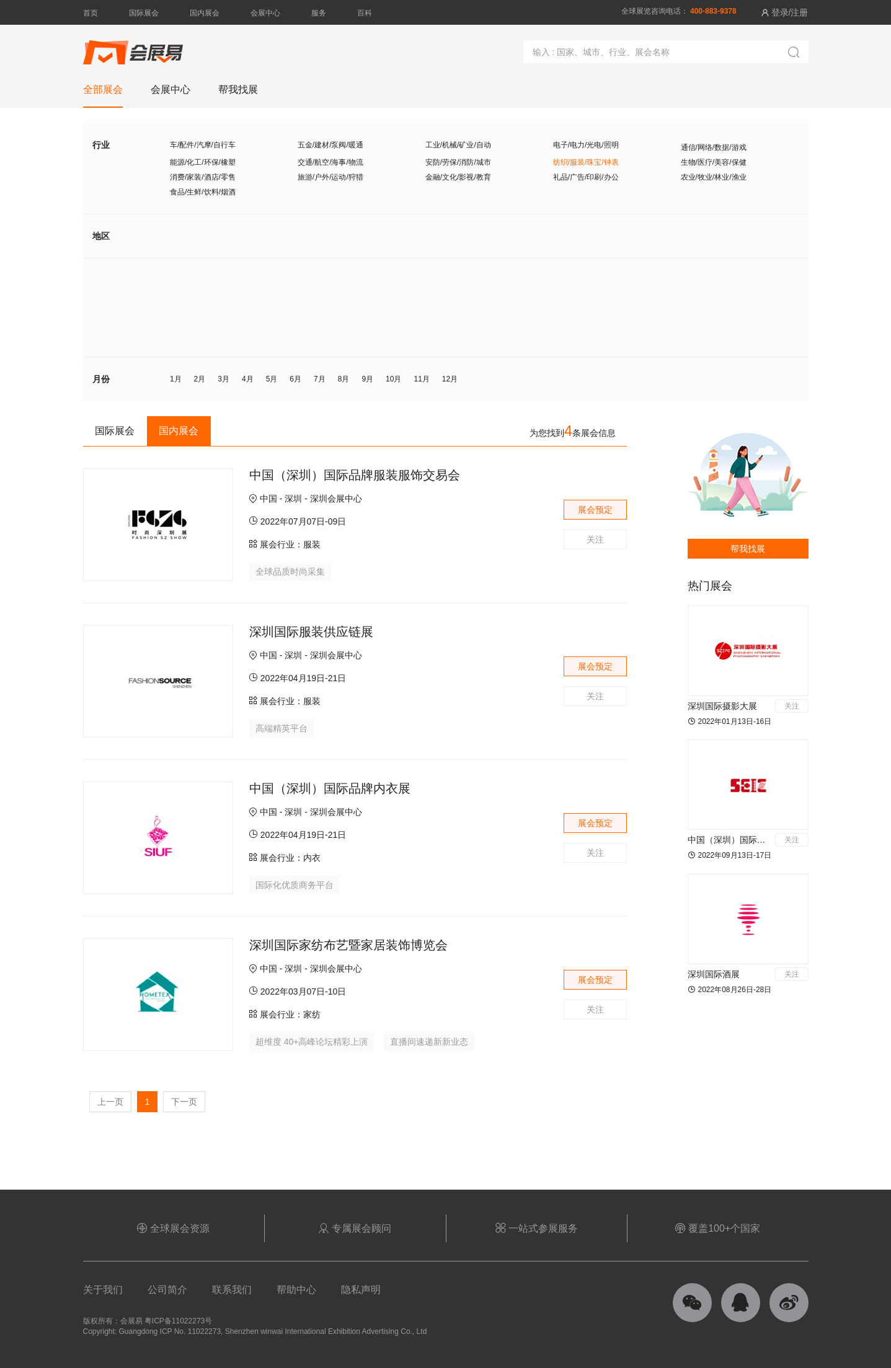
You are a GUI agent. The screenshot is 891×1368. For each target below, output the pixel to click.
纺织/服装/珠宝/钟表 (586, 162)
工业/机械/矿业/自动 (458, 145)
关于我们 (103, 1289)
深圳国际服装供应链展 (311, 631)
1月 (176, 379)
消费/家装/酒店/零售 (203, 177)
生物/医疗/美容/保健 (714, 162)
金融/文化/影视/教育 (458, 177)
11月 (421, 379)
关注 (595, 539)
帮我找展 (747, 549)
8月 (344, 379)
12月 (450, 379)
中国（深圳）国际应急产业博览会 (753, 840)
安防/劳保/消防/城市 (458, 162)
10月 (393, 379)
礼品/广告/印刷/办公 (586, 177)
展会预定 (595, 510)
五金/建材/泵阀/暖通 (330, 145)
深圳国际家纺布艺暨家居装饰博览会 (348, 945)
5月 (272, 379)
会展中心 (265, 13)
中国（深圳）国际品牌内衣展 (329, 788)
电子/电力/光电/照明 (586, 145)
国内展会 (204, 13)
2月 (200, 379)
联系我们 (232, 1289)
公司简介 (167, 1289)
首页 (90, 13)
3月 (223, 379)
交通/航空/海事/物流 (330, 162)
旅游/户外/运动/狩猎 (330, 177)
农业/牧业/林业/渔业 (714, 177)
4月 (248, 379)
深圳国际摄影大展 (722, 706)
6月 (295, 379)
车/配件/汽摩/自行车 (203, 145)
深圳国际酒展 (714, 974)
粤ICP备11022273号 (178, 1321)
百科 (364, 13)
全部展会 (103, 89)
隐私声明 (361, 1289)
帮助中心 (296, 1289)
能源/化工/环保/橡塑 (203, 162)
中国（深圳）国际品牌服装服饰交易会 (354, 475)
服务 (318, 13)
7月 (320, 379)
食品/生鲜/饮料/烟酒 (203, 192)
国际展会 (144, 13)
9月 (367, 379)
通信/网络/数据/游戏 (714, 147)
